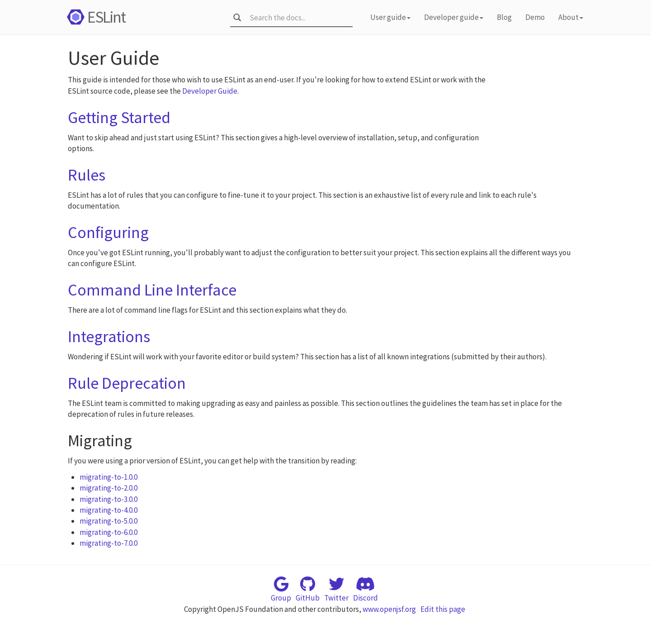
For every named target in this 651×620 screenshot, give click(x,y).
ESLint (94, 17)
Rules (86, 175)
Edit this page (442, 609)
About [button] (570, 17)
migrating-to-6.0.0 (108, 532)
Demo (535, 17)
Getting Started (119, 117)
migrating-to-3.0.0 (108, 499)
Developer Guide (209, 91)
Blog (504, 17)
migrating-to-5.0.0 (108, 521)
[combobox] (298, 17)
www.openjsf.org (389, 609)
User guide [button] (390, 17)
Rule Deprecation (127, 383)
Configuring (108, 232)
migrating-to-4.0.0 (108, 510)
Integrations (109, 336)
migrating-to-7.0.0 (108, 543)
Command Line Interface (152, 290)
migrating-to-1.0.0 (108, 477)
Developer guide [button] (453, 17)
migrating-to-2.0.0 (108, 488)
